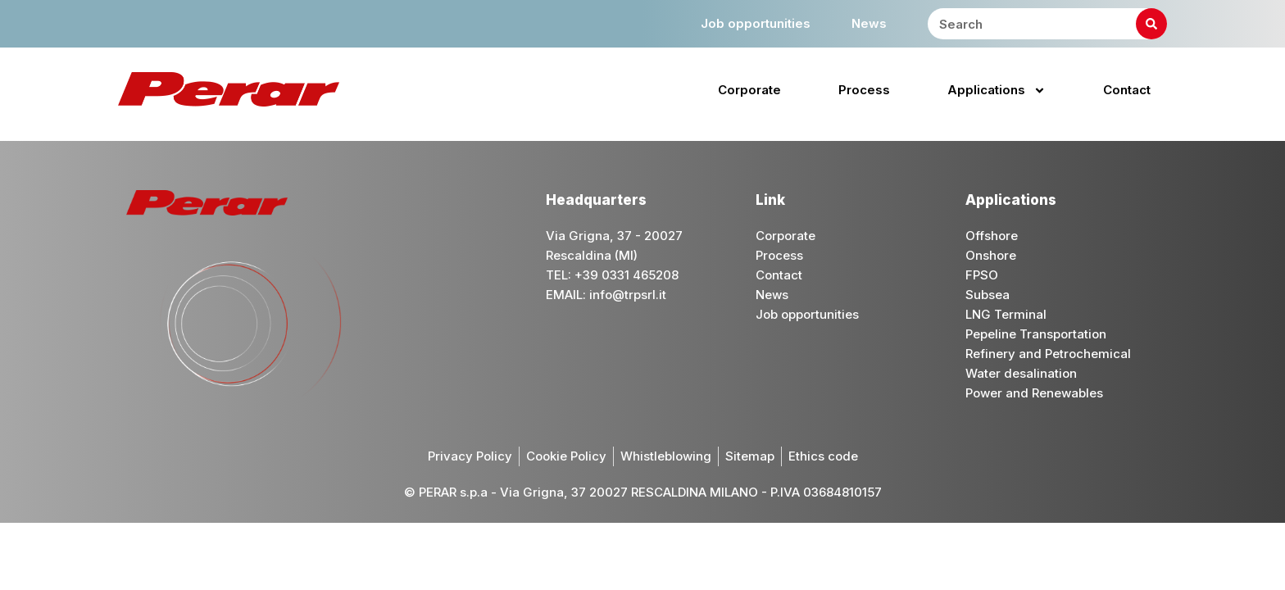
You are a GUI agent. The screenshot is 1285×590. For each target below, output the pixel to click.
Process (864, 90)
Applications (996, 90)
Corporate (749, 90)
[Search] (1151, 23)
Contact (1127, 90)
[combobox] (1047, 23)
